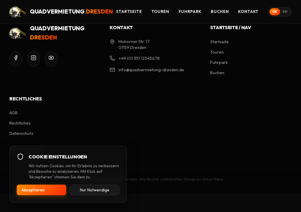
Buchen (220, 11)
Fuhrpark (190, 11)
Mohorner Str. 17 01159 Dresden (134, 44)
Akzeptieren (33, 190)
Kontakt (248, 11)
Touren (160, 11)
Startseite (129, 11)
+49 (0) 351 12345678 (139, 58)
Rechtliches (20, 123)
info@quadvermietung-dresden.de (151, 69)
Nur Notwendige (94, 190)
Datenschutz (21, 133)
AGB (13, 112)
